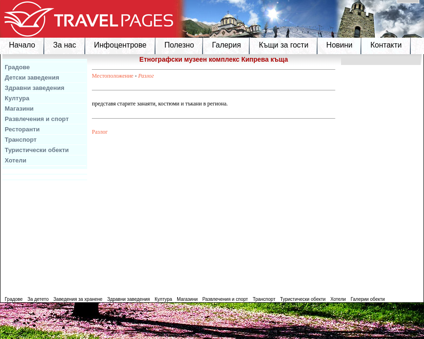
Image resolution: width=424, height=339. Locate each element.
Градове (17, 67)
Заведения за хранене (77, 299)
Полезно (179, 45)
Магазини (19, 108)
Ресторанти (22, 129)
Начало (22, 45)
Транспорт (21, 139)
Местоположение (112, 76)
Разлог (146, 76)
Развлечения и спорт (37, 118)
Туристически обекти (37, 149)
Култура (17, 98)
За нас (64, 45)
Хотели (15, 160)
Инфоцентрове (120, 45)
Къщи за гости (283, 45)
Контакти (386, 45)
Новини (339, 45)
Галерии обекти (368, 299)
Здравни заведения (35, 87)
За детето (38, 299)
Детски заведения (32, 77)
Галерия (226, 45)
